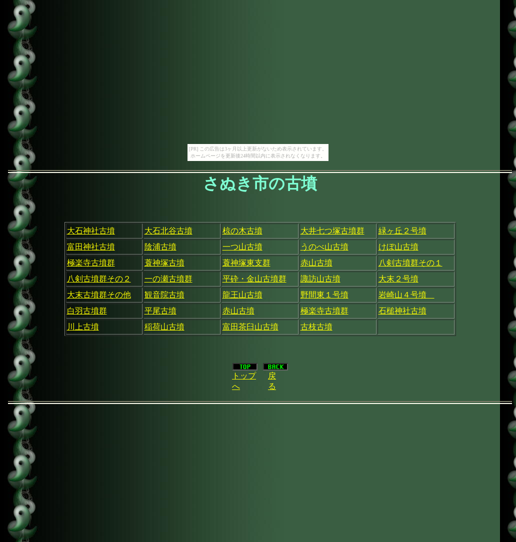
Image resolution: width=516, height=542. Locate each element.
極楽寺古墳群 (91, 262)
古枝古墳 (316, 326)
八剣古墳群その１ (410, 262)
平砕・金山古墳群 (254, 278)
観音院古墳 (164, 294)
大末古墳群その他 (99, 294)
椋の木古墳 (242, 230)
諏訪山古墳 (320, 278)
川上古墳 (83, 326)
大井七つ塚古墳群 (332, 230)
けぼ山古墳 (398, 246)
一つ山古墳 (242, 246)
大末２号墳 (398, 278)
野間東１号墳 (324, 294)
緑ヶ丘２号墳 (402, 230)
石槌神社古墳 (402, 310)
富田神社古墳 (91, 246)
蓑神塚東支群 (246, 262)
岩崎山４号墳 (406, 294)
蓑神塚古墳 (164, 262)
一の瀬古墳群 (168, 278)
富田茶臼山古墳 (250, 326)
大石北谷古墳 (168, 230)
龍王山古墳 (242, 294)
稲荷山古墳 (164, 326)
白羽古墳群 (87, 310)
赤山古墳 (316, 262)
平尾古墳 (160, 310)
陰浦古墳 (160, 246)
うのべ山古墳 (324, 246)
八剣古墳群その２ (99, 278)
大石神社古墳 (91, 230)
